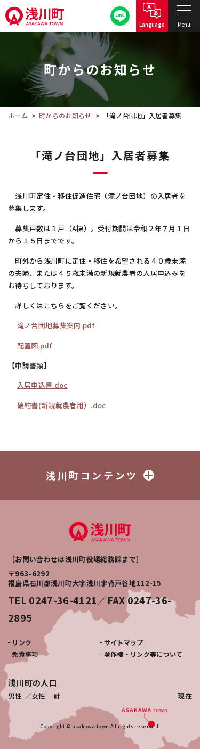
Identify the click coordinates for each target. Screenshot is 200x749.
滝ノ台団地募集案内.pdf (55, 325)
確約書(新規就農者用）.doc (61, 405)
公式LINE (120, 16)
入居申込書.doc (42, 385)
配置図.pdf (34, 345)
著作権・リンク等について (143, 653)
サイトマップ (123, 642)
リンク (21, 642)
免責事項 (25, 653)
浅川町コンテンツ (100, 475)
